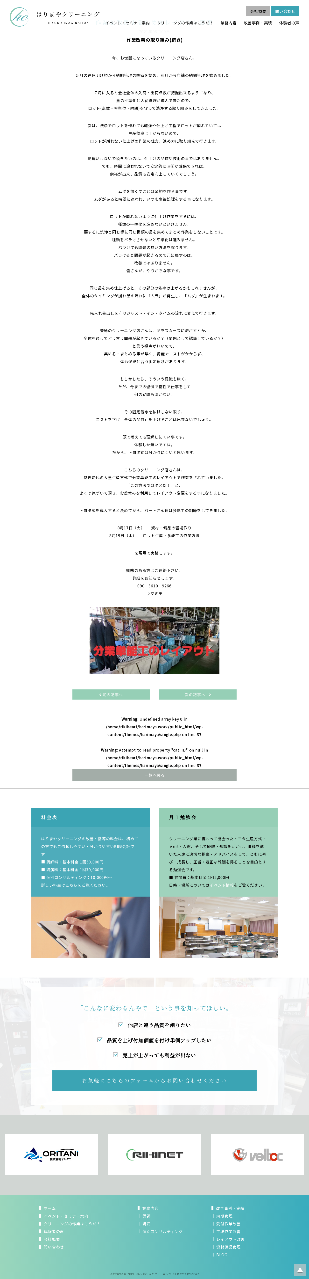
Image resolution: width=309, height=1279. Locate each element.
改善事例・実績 (258, 23)
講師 (146, 1216)
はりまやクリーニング (157, 1274)
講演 (146, 1224)
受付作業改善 (228, 1224)
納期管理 (224, 1216)
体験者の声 (289, 23)
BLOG (221, 1255)
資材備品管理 (228, 1247)
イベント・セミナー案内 (127, 23)
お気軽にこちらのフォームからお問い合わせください (154, 1080)
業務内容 (229, 23)
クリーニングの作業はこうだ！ (185, 23)
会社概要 (258, 11)
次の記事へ (198, 694)
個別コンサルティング (162, 1231)
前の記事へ (111, 694)
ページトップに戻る (300, 1270)
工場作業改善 (228, 1231)
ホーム (50, 1208)
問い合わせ (285, 11)
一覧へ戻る (154, 775)
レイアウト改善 (230, 1239)
